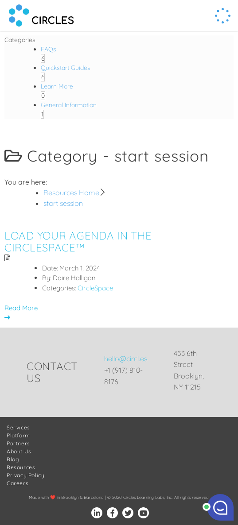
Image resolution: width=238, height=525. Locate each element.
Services (18, 427)
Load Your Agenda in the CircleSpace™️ (78, 241)
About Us (19, 451)
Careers (17, 483)
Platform (18, 435)
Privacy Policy (25, 475)
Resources (21, 467)
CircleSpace (95, 288)
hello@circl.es (125, 358)
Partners (18, 443)
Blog (13, 459)
